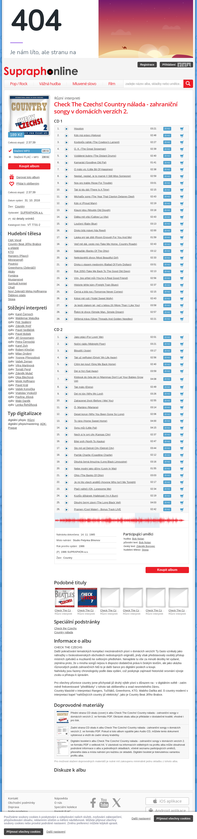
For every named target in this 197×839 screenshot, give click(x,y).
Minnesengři (15, 259)
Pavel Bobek (23, 333)
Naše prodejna (18, 811)
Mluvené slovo (84, 83)
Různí (31, 420)
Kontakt (13, 798)
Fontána (13, 275)
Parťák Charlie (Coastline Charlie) (93, 454)
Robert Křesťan (24, 349)
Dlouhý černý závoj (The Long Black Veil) (97, 502)
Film (111, 83)
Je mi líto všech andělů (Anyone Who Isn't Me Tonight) (105, 482)
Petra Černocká (24, 341)
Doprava (13, 807)
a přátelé (13, 248)
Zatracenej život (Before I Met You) (93, 400)
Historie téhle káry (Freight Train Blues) (96, 284)
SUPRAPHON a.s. (31, 212)
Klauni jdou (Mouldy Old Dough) (92, 210)
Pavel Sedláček (24, 330)
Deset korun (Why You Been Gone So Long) (99, 414)
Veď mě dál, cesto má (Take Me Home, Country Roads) (105, 244)
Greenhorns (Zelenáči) (22, 267)
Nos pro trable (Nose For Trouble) (93, 182)
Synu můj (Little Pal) (85, 427)
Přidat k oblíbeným (24, 184)
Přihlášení (169, 64)
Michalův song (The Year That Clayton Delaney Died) (104, 196)
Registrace (147, 64)
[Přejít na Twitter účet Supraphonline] (116, 804)
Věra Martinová (24, 365)
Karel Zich (21, 345)
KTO (11, 252)
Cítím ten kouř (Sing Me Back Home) (95, 364)
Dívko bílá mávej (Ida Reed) (90, 230)
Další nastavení (141, 818)
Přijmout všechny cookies (173, 818)
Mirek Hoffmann (25, 381)
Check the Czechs (65, 628)
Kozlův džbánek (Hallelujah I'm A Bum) (96, 495)
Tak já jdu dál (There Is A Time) (91, 189)
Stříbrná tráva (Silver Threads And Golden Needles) (103, 318)
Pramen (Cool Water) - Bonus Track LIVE (97, 509)
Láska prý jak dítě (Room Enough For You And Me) (103, 237)
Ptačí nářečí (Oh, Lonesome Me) (92, 488)
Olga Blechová (24, 377)
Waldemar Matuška (27, 318)
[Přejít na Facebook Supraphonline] (93, 804)
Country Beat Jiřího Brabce (24, 244)
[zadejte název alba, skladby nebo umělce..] (153, 84)
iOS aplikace (167, 801)
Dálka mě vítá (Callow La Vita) (91, 216)
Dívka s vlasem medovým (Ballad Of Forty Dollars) (102, 264)
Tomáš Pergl (23, 369)
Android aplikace (167, 810)
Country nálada (63, 632)
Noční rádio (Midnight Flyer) (90, 343)
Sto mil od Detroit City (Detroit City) (94, 448)
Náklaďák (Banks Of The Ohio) (91, 250)
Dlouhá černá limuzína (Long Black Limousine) (100, 461)
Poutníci (13, 263)
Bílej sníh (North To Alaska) (89, 441)
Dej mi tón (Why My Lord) (88, 393)
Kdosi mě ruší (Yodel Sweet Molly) (93, 298)
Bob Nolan (138, 538)
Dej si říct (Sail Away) (86, 371)
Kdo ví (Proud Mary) (85, 203)
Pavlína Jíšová (24, 397)
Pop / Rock (18, 83)
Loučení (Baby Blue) (85, 223)
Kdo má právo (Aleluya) (87, 135)
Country (20, 206)
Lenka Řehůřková (26, 404)
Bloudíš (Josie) (82, 350)
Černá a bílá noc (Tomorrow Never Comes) (98, 291)
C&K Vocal (14, 240)
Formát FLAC (62, 811)
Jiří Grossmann (24, 337)
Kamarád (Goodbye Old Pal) (90, 162)
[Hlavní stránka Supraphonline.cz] (41, 72)
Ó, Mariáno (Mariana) (86, 407)
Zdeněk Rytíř (23, 326)
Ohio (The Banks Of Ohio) (89, 475)
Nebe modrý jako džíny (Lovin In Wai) (95, 468)
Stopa (11, 299)
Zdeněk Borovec (145, 546)
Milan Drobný (23, 353)
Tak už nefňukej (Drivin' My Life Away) (95, 357)
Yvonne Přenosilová (27, 357)
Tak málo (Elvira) (83, 387)
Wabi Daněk (22, 400)
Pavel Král (21, 385)
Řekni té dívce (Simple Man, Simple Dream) (99, 311)
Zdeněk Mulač (24, 373)
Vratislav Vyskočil (26, 393)
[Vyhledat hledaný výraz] (188, 84)
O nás (58, 803)
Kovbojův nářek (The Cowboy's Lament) (97, 142)
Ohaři (11, 287)
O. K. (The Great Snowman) (90, 148)
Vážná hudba (49, 83)
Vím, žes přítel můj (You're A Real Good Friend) (101, 278)
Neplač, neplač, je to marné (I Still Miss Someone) (102, 176)
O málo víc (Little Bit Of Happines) (93, 169)
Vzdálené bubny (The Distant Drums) (95, 155)
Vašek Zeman (23, 361)
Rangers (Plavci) (18, 255)
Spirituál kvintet (17, 283)
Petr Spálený (23, 322)
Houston (79, 128)
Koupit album (29, 166)
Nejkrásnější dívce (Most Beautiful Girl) (96, 257)
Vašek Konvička (25, 389)
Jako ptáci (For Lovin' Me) (88, 336)
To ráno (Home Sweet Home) (90, 420)
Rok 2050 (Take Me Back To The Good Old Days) (102, 271)
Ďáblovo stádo (17, 295)
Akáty (11, 271)
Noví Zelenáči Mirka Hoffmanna (27, 291)
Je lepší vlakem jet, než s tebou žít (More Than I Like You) (107, 305)
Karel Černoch (24, 314)
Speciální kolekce (65, 807)
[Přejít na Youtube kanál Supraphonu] (104, 804)
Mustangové (15, 279)
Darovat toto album (24, 177)
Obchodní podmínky (21, 803)
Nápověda (61, 798)
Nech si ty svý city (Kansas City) (92, 434)
